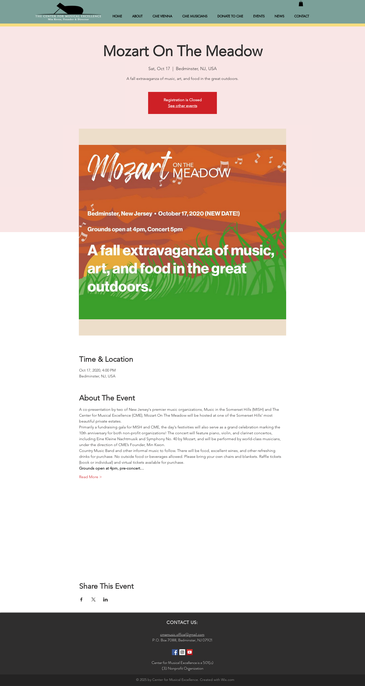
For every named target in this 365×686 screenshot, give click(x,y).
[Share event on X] (93, 599)
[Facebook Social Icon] (175, 652)
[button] (301, 3)
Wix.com (227, 679)
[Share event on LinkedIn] (105, 599)
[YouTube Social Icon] (190, 652)
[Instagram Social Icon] (182, 652)
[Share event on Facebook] (81, 599)
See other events (182, 105)
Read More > (90, 476)
